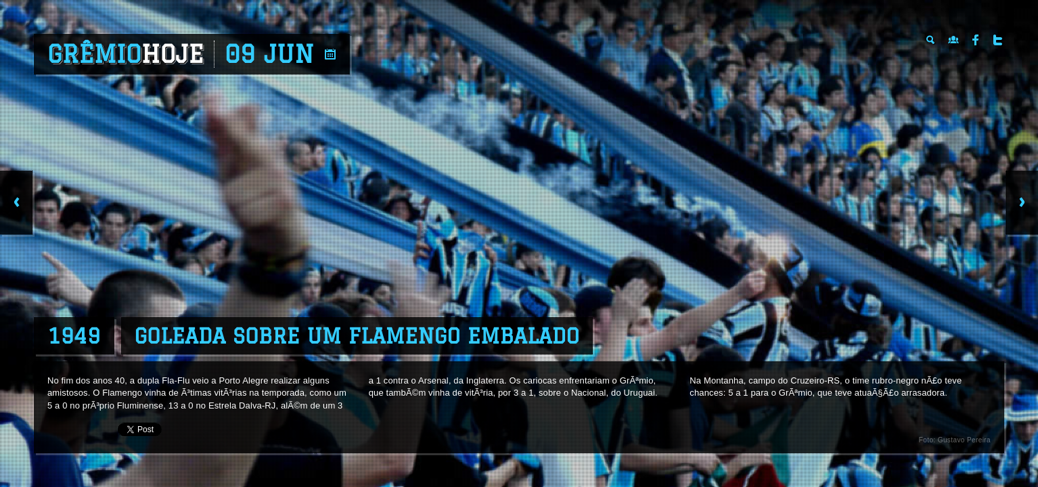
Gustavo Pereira (964, 440)
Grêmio (125, 54)
